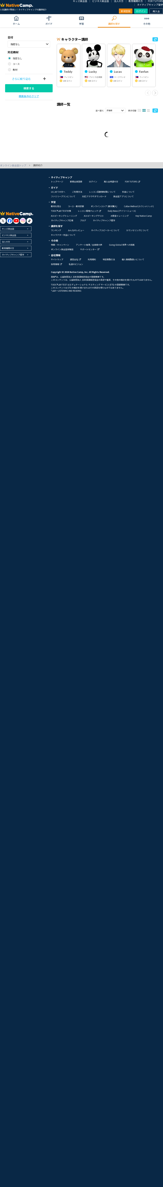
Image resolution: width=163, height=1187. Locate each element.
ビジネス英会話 (9, 238)
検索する (28, 88)
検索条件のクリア (29, 96)
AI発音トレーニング (120, 218)
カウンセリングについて (137, 233)
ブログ (83, 223)
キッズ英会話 (8, 231)
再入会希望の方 (111, 184)
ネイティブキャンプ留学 (150, 4)
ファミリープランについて (63, 199)
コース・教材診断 (76, 209)
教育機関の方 (8, 251)
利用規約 (92, 262)
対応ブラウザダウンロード (94, 199)
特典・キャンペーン (60, 247)
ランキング (56, 233)
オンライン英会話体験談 (62, 252)
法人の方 (6, 244)
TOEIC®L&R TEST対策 (61, 213)
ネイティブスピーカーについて (105, 233)
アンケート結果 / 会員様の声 (89, 247)
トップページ (57, 184)
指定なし (15, 44)
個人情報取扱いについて (133, 262)
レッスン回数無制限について (102, 194)
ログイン (141, 11)
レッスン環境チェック (89, 213)
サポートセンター (89, 252)
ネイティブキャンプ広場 (62, 223)
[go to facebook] (10, 224)
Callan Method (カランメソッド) (139, 209)
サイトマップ (57, 262)
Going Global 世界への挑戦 (121, 247)
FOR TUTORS (132, 184)
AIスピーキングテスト (94, 218)
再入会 (156, 11)
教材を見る (56, 209)
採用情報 (56, 267)
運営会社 (75, 262)
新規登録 (125, 11)
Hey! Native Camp (143, 218)
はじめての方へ (58, 194)
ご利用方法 (77, 194)
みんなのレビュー (76, 233)
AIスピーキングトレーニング (64, 218)
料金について (128, 194)
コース (16, 64)
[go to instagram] (23, 224)
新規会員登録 (76, 184)
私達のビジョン (76, 267)
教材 (15, 69)
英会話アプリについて (123, 199)
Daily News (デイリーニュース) (122, 213)
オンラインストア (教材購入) (104, 209)
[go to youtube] (16, 224)
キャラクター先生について (63, 237)
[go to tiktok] (29, 224)
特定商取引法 (109, 262)
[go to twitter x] (3, 224)
